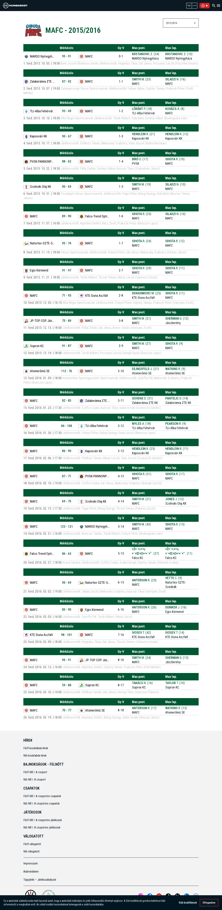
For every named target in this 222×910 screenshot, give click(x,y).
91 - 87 (66, 346)
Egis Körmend (35, 270)
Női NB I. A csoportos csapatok (41, 803)
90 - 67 (66, 136)
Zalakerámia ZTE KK (39, 81)
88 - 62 (66, 161)
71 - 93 (66, 295)
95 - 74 (66, 243)
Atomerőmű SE (36, 371)
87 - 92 (66, 81)
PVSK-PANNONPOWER (39, 162)
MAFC (86, 56)
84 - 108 (66, 426)
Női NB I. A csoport (34, 779)
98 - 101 (66, 635)
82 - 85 (66, 400)
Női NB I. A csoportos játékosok (41, 827)
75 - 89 (66, 321)
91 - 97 (66, 270)
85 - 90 (66, 609)
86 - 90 (66, 451)
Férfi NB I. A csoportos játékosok (42, 820)
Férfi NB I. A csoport (35, 772)
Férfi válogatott (32, 844)
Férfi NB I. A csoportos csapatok (42, 796)
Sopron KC (33, 346)
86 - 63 (66, 554)
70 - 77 (66, 710)
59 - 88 (66, 685)
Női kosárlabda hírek (35, 755)
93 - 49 (66, 111)
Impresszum (30, 863)
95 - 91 (66, 56)
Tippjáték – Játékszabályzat (39, 879)
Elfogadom (209, 903)
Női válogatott (31, 851)
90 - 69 (66, 186)
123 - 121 (66, 526)
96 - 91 (66, 660)
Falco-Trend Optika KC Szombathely (94, 216)
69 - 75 (66, 501)
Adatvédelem (31, 871)
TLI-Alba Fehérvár (38, 111)
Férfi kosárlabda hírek (35, 748)
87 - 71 (66, 476)
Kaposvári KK (35, 136)
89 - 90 (66, 216)
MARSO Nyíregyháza (39, 56)
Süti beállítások (188, 903)
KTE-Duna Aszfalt (93, 296)
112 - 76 (66, 371)
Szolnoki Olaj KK (37, 187)
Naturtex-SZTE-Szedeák (39, 243)
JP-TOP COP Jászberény (39, 321)
